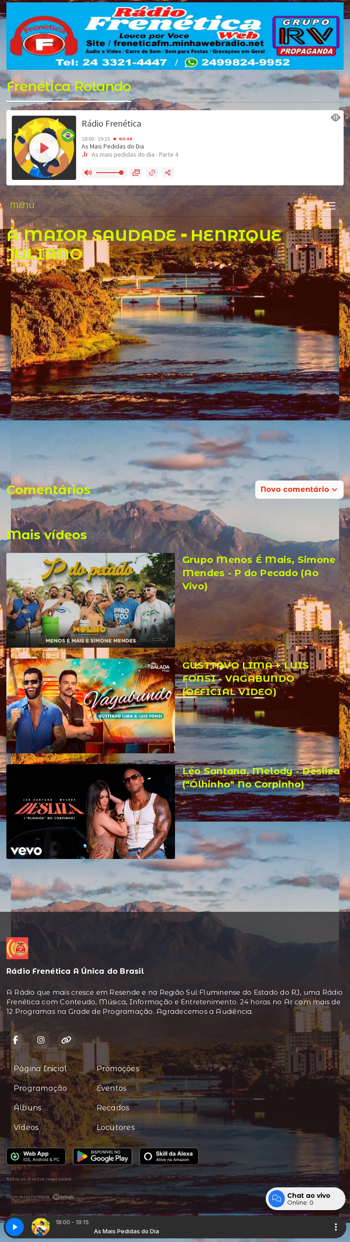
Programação (40, 1088)
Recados (113, 1108)
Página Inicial (40, 1068)
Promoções (118, 1068)
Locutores (116, 1127)
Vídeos (26, 1127)
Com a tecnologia (40, 1197)
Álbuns (27, 1108)
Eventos (112, 1088)
